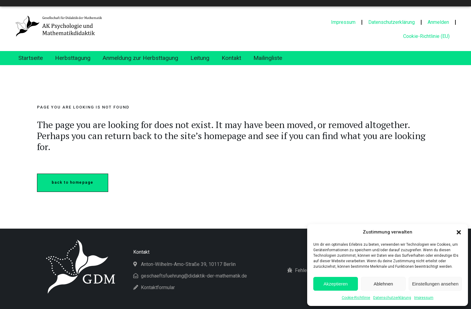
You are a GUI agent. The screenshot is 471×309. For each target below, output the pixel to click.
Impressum (423, 298)
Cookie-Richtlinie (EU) (426, 36)
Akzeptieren (335, 283)
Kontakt (231, 57)
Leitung (199, 57)
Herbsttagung (72, 57)
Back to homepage (73, 182)
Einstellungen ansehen (435, 283)
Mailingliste (267, 57)
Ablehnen (383, 283)
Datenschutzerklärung (392, 298)
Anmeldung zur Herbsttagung (140, 57)
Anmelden (438, 22)
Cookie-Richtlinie (356, 298)
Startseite (30, 57)
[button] (459, 232)
